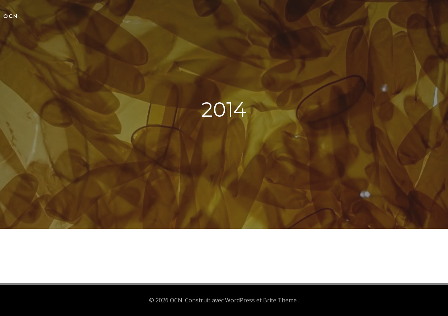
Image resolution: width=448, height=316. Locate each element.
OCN (10, 16)
